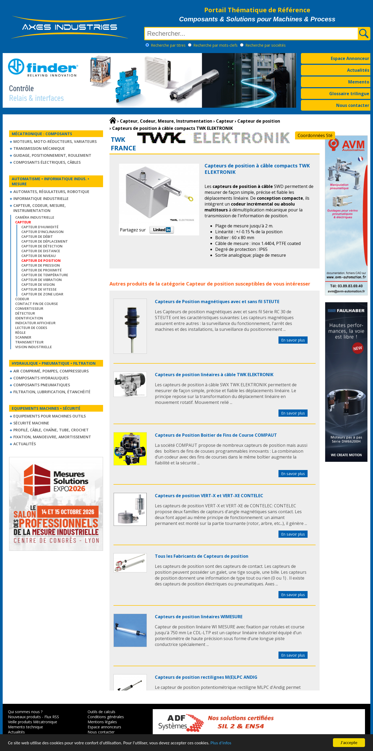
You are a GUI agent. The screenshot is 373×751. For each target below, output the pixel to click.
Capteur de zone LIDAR (42, 294)
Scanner (23, 337)
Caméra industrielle (34, 217)
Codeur (22, 298)
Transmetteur (29, 342)
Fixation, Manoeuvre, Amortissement (52, 436)
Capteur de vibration (41, 279)
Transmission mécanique (39, 148)
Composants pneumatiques (41, 384)
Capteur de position (210, 283)
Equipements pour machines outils (49, 416)
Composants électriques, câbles (47, 162)
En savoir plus (293, 340)
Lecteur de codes (31, 327)
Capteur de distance (40, 250)
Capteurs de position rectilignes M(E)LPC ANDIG (206, 677)
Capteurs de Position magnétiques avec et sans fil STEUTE (217, 301)
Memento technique (25, 726)
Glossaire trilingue (349, 94)
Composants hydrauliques (40, 377)
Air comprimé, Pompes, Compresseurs (51, 371)
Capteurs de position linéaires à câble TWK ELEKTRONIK (214, 374)
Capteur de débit (37, 236)
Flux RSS (51, 716)
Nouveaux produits (24, 716)
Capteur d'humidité (39, 226)
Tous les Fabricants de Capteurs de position (201, 556)
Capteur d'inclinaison (42, 231)
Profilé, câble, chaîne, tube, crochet (51, 429)
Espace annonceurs (104, 726)
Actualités (358, 70)
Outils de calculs (101, 711)
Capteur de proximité (41, 270)
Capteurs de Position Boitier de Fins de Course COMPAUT (216, 435)
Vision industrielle (33, 346)
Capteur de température (44, 274)
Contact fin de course (36, 303)
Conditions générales (106, 716)
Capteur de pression (40, 265)
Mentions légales (102, 721)
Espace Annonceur (350, 58)
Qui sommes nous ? (25, 711)
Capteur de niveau (38, 255)
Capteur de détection (41, 246)
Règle (20, 332)
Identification (29, 318)
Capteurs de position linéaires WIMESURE (198, 617)
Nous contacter (352, 105)
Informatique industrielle (41, 198)
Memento (358, 82)
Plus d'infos (220, 743)
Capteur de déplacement (44, 241)
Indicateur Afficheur (35, 322)
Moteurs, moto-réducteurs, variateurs (55, 141)
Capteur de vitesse (39, 289)
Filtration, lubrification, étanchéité (52, 391)
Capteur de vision (38, 284)
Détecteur (25, 313)
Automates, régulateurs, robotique (51, 191)
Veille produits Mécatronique (32, 721)
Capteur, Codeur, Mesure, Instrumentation (39, 208)
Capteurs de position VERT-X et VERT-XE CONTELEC (209, 496)
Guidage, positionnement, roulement (52, 155)
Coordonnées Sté (315, 135)
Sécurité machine (31, 422)
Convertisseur (29, 308)
